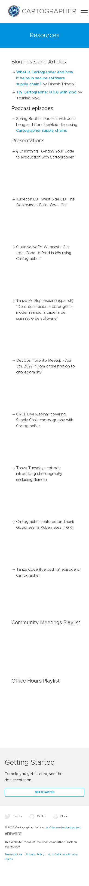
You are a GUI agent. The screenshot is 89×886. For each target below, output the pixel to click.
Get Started (45, 792)
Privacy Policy (35, 854)
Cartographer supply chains (41, 130)
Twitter (13, 816)
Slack (60, 816)
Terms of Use (13, 854)
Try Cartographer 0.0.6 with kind (46, 92)
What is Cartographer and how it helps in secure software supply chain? (44, 78)
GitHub (37, 816)
